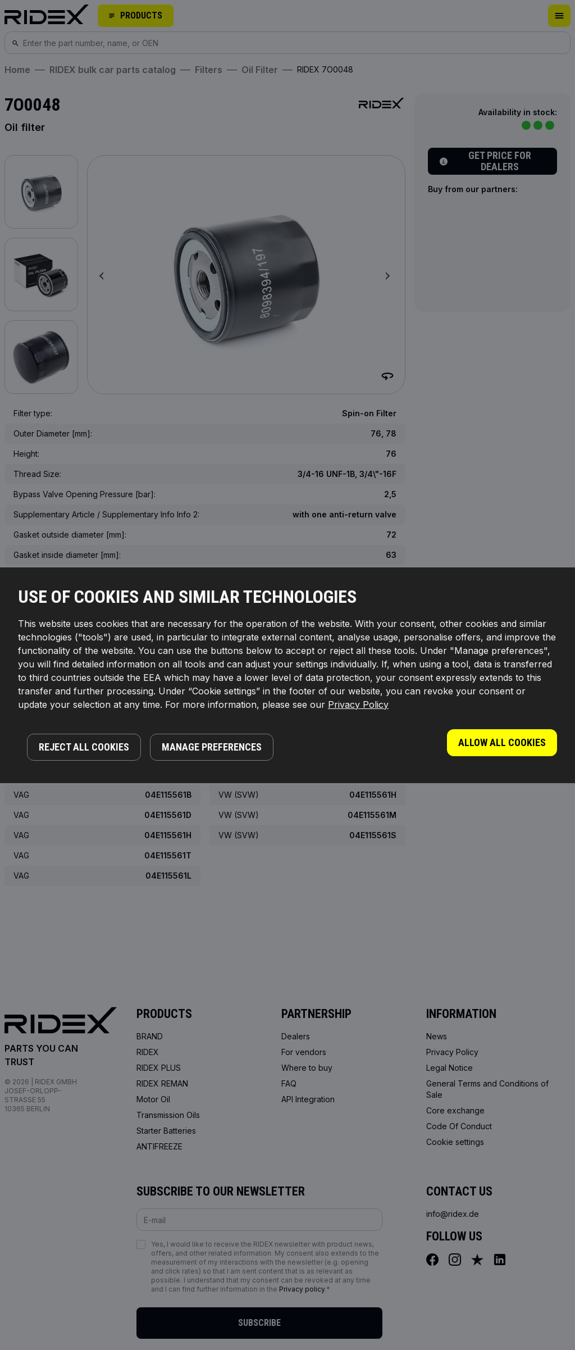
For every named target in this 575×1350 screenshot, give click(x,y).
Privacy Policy (358, 704)
